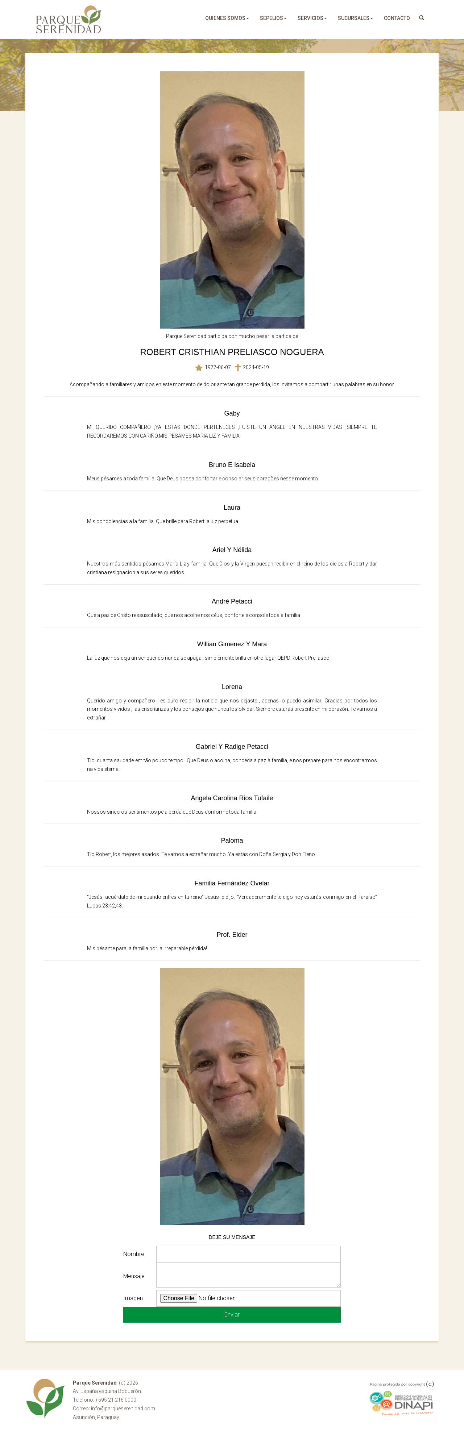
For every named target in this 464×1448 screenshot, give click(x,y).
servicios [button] (312, 18)
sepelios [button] (273, 18)
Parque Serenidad (69, 19)
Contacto (397, 18)
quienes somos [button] (227, 18)
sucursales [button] (355, 18)
